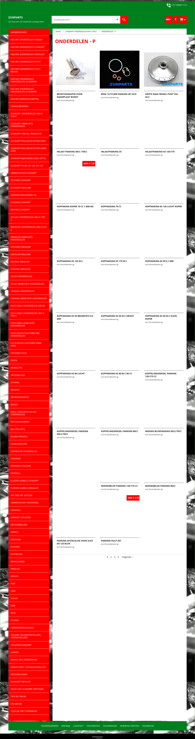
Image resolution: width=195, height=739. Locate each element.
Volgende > (127, 557)
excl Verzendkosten (64, 100)
